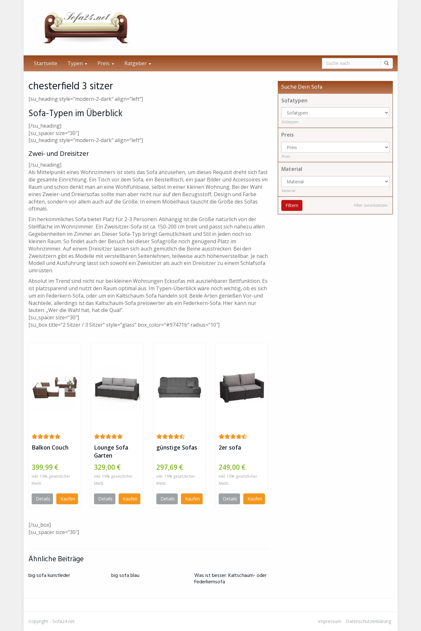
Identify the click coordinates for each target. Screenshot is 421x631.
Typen (77, 63)
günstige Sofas (176, 447)
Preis (105, 63)
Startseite (45, 63)
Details (43, 499)
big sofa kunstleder (49, 575)
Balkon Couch (50, 447)
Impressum (329, 621)
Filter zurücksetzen (370, 205)
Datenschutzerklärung (368, 621)
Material (291, 168)
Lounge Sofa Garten (111, 451)
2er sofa (230, 447)
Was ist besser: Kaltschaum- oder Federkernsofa (230, 578)
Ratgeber (137, 63)
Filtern (291, 205)
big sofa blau (125, 575)
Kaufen (67, 499)
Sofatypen (294, 100)
